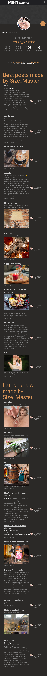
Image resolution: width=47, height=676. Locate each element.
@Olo (6, 603)
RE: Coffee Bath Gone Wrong (15, 146)
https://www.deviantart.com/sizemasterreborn (18, 535)
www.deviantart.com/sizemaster (25, 63)
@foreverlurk (8, 498)
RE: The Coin (9, 116)
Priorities (8, 432)
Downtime (8, 402)
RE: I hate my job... (11, 86)
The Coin (7, 173)
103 (29, 48)
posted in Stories (9, 111)
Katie (6, 353)
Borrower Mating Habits (13, 570)
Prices (6, 463)
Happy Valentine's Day (12, 264)
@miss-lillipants (9, 88)
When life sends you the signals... (17, 542)
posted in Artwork (9, 168)
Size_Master (37, 100)
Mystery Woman (10, 203)
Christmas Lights (10, 233)
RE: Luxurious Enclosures (14, 600)
